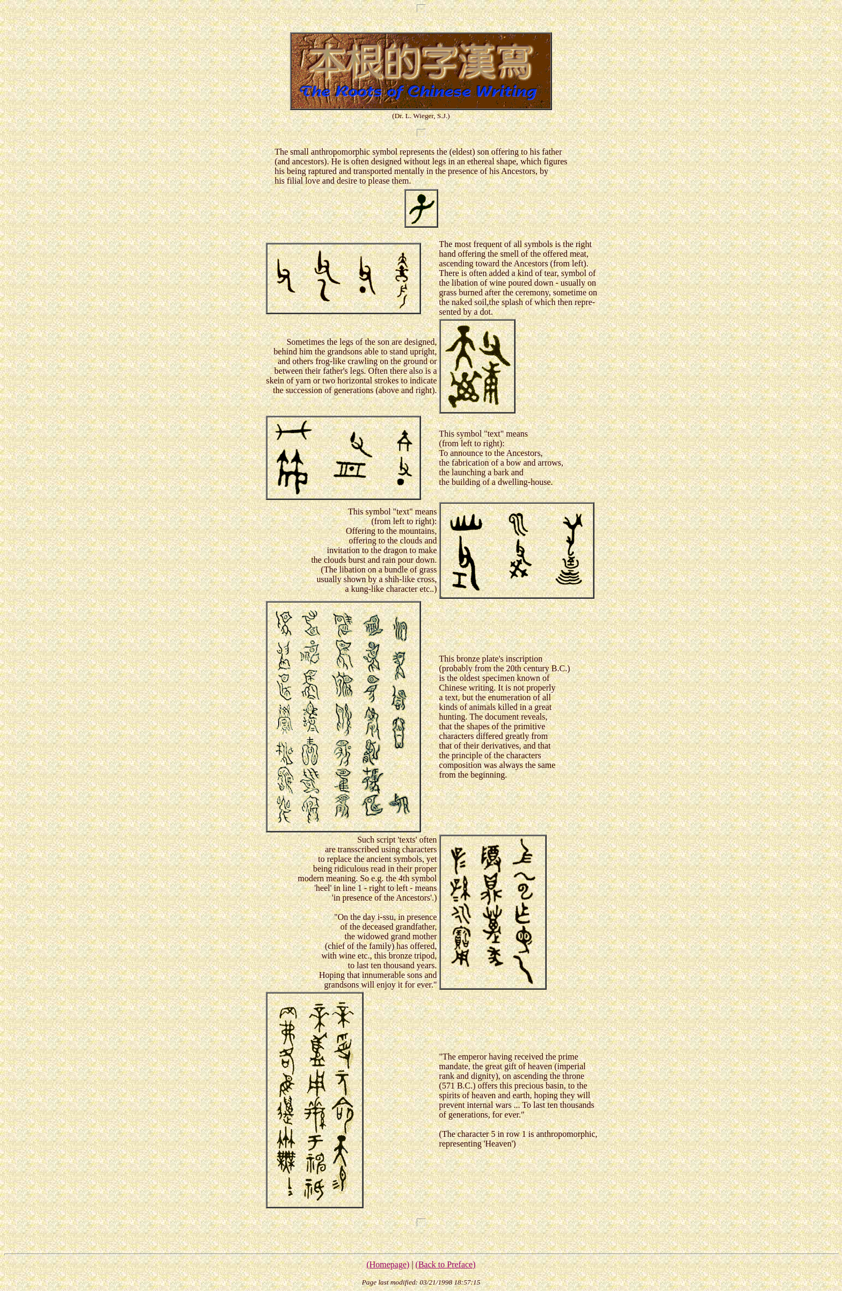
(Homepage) (387, 1264)
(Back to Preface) (446, 1264)
